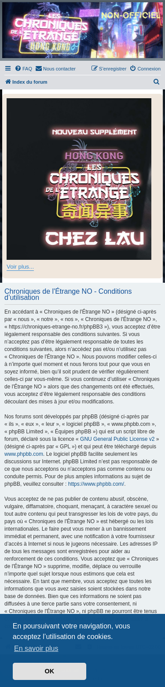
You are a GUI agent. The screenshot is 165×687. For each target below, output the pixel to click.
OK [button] (50, 671)
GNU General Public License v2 (117, 439)
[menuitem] (23, 68)
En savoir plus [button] (36, 648)
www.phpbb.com (23, 454)
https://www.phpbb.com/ (96, 484)
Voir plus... (20, 266)
